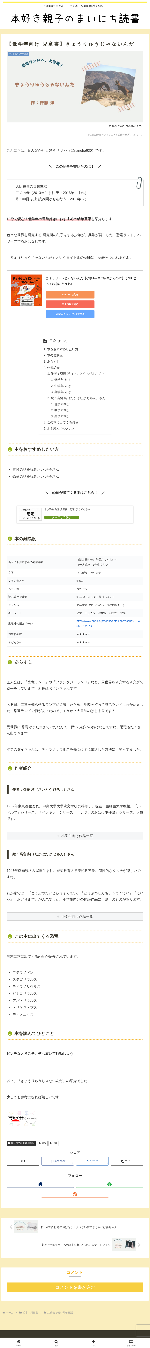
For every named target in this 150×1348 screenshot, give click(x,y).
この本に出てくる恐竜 (62, 415)
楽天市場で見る (100, 294)
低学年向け (62, 396)
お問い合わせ (123, 1334)
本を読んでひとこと (61, 422)
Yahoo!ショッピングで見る (63, 304)
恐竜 (53, 1136)
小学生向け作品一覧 (77, 910)
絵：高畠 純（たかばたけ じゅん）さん (78, 390)
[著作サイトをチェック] (40, 1177)
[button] (127, 1154)
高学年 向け (63, 384)
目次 (52, 331)
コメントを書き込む (75, 1280)
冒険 (42, 1136)
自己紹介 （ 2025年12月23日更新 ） (27, 1334)
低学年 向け (63, 371)
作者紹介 (53, 358)
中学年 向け (63, 377)
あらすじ (53, 352)
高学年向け (62, 409)
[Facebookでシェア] (57, 1154)
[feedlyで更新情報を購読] (109, 1177)
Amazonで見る (63, 294)
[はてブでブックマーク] (92, 1154)
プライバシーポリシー (75, 1334)
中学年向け (62, 403)
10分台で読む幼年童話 (21, 1136)
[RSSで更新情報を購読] (75, 1187)
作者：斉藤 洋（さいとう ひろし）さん (78, 365)
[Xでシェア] (23, 1154)
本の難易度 (55, 346)
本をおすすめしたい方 (62, 340)
